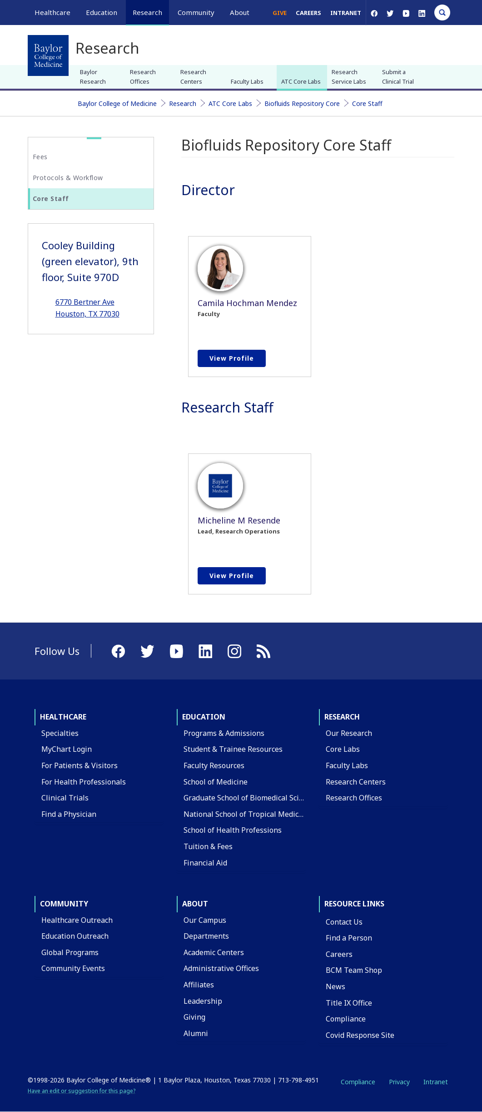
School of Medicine (216, 782)
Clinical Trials (65, 798)
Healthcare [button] (52, 12)
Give (280, 13)
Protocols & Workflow (68, 177)
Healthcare (63, 717)
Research (182, 103)
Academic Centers (214, 952)
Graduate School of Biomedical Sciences (251, 798)
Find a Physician (68, 814)
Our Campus (205, 920)
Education (203, 717)
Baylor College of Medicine (117, 103)
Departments (206, 936)
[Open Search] (442, 12)
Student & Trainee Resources (233, 749)
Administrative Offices (221, 968)
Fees (40, 156)
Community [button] (196, 12)
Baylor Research (93, 77)
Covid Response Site (360, 1035)
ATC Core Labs (301, 81)
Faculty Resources (214, 765)
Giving (194, 1017)
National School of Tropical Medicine (246, 814)
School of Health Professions (233, 830)
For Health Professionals (83, 782)
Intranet (345, 13)
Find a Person (349, 938)
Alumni (196, 1033)
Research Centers (193, 77)
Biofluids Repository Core (302, 103)
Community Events (73, 968)
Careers (308, 13)
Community (64, 904)
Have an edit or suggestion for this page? (81, 1091)
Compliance (346, 1019)
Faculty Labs (247, 81)
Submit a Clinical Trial (398, 77)
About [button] (239, 12)
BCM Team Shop (354, 970)
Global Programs (70, 952)
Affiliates (199, 985)
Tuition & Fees (208, 846)
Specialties (60, 733)
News (335, 986)
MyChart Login (66, 749)
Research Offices (143, 77)
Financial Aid (205, 863)
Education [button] (101, 12)
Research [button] (147, 12)
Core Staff (367, 103)
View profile (231, 358)
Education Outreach (75, 936)
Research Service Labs (349, 77)
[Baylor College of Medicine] (48, 55)
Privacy (399, 1081)
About (195, 904)
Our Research (349, 733)
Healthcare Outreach (77, 920)
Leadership (203, 1001)
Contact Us (344, 922)
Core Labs (343, 749)
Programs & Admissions (224, 733)
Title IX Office (349, 1003)
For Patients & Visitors (79, 765)
